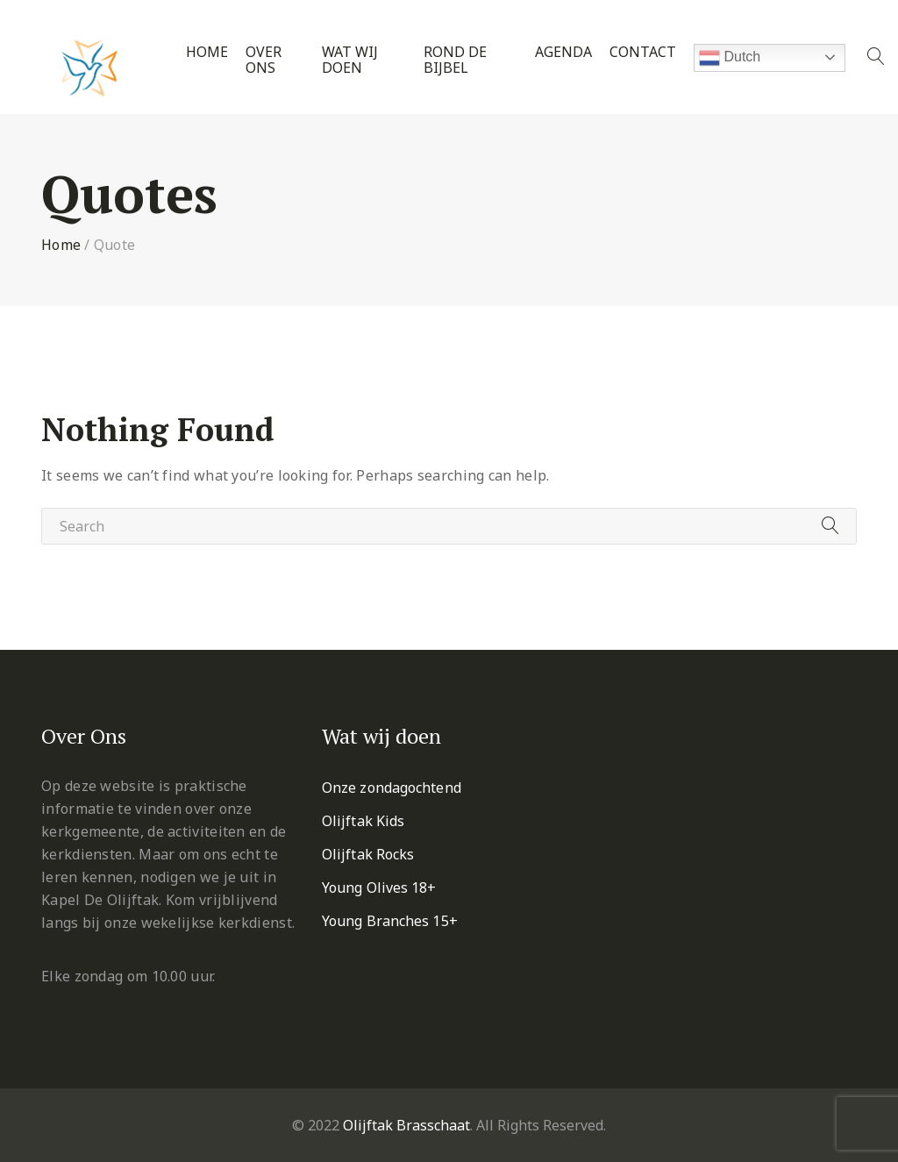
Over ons (264, 60)
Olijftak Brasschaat (406, 1125)
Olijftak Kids (363, 821)
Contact (642, 52)
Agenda (563, 52)
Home (207, 52)
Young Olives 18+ (379, 887)
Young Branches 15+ (390, 920)
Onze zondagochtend (391, 787)
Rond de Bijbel (455, 60)
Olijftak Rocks (368, 854)
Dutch (729, 57)
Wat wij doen (350, 60)
